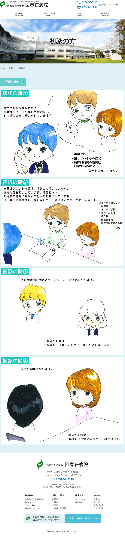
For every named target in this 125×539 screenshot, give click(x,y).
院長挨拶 (55, 502)
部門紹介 (55, 505)
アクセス (79, 14)
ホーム (2, 68)
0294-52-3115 (89, 2)
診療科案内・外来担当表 (34, 499)
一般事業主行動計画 (59, 508)
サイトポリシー (99, 508)
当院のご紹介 (49, 14)
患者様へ (19, 14)
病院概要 (55, 499)
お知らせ (97, 499)
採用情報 (79, 495)
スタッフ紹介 (80, 499)
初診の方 (28, 502)
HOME (97, 495)
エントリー (79, 505)
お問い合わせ (99, 505)
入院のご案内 (30, 505)
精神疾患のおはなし (32, 508)
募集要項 (78, 502)
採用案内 (105, 14)
